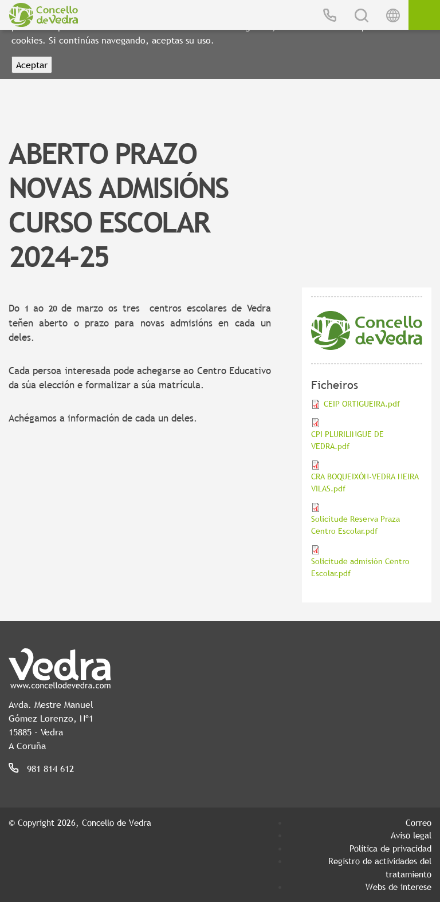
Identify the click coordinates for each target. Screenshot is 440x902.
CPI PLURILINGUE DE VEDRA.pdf (347, 440)
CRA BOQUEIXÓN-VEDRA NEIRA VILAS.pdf (365, 482)
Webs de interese (398, 886)
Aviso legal (411, 835)
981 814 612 (50, 768)
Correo (418, 822)
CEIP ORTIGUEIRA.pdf (362, 404)
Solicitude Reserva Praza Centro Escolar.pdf (355, 525)
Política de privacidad (390, 848)
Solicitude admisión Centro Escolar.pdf (360, 567)
